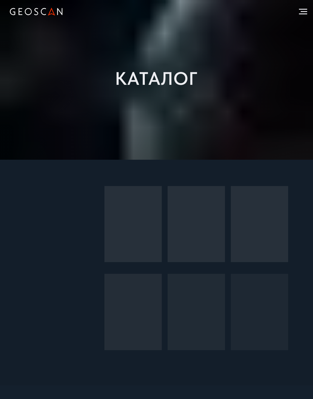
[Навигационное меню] (303, 12)
